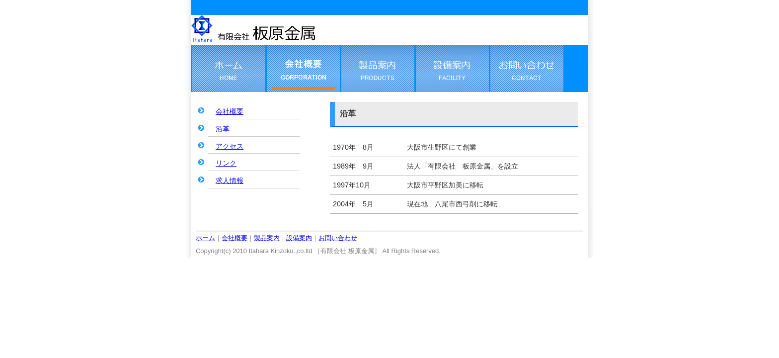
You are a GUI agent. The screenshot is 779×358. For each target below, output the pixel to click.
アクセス (229, 146)
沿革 (223, 129)
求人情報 (229, 180)
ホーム (205, 238)
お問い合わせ (337, 238)
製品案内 (267, 238)
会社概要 (229, 111)
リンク (226, 163)
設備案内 (299, 238)
